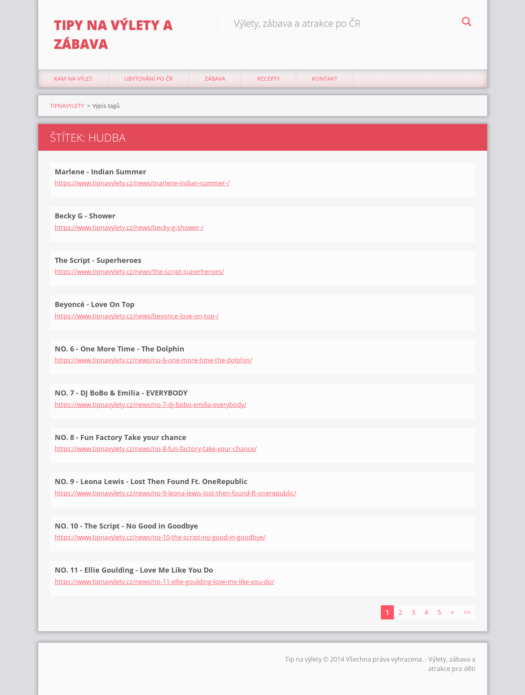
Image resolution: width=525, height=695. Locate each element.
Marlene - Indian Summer (100, 171)
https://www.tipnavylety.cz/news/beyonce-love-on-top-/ (137, 316)
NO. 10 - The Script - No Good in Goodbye (126, 525)
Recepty (268, 78)
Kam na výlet (73, 78)
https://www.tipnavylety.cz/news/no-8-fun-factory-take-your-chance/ (156, 448)
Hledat (466, 23)
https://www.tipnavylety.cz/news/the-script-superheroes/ (139, 271)
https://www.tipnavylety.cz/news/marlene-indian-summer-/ (142, 183)
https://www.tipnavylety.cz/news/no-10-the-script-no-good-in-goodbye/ (160, 537)
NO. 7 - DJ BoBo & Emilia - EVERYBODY (121, 392)
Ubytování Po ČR (148, 78)
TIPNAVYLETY (67, 105)
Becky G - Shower (85, 215)
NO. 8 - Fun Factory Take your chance (120, 437)
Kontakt (325, 78)
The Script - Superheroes (98, 260)
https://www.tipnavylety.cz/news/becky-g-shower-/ (129, 227)
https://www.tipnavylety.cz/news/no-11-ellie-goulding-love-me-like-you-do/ (164, 581)
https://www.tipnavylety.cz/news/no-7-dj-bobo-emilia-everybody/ (151, 404)
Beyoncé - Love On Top (94, 304)
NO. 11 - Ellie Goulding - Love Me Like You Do (134, 570)
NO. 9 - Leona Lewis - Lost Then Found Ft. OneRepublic (151, 481)
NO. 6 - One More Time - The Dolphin (119, 348)
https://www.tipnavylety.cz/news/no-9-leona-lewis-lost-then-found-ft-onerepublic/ (175, 493)
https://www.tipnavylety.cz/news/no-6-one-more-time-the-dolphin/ (153, 360)
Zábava (215, 78)
